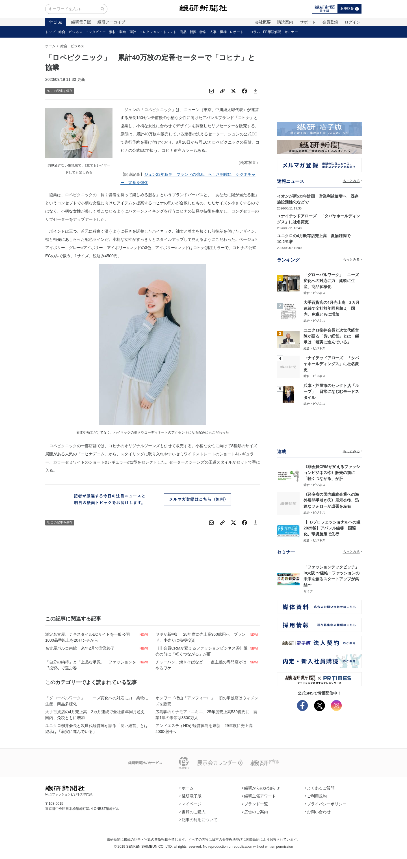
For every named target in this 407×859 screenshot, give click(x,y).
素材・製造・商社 (122, 32)
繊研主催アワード (259, 796)
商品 (183, 32)
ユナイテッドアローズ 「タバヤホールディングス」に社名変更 (331, 364)
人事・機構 (218, 32)
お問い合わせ (318, 812)
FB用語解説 (272, 32)
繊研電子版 (81, 22)
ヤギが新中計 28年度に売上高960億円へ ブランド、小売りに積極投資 (200, 637)
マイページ (190, 804)
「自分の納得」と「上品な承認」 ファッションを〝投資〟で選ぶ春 (90, 665)
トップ (50, 32)
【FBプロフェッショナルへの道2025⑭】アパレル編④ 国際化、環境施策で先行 (332, 528)
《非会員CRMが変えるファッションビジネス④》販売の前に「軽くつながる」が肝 (201, 651)
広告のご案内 (255, 812)
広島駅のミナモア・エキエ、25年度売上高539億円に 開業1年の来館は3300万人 (206, 714)
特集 (203, 32)
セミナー (291, 32)
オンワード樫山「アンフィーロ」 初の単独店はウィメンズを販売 (206, 701)
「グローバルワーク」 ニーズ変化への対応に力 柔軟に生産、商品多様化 (96, 701)
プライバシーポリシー (326, 804)
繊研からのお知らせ (261, 788)
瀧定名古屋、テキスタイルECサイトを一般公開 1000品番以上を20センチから (89, 637)
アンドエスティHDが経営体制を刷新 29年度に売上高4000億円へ (204, 728)
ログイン (352, 22)
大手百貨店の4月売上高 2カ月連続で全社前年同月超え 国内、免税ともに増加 (97, 714)
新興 (193, 32)
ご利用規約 (316, 796)
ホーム (50, 46)
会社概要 (263, 22)
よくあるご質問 (320, 788)
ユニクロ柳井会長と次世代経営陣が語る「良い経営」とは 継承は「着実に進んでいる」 (97, 728)
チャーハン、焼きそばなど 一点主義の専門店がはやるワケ (200, 665)
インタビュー (95, 32)
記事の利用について (198, 819)
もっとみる (352, 181)
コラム (255, 32)
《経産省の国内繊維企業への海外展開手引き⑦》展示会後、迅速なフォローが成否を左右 (331, 500)
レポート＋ (238, 32)
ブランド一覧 (255, 804)
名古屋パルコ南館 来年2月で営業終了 (80, 648)
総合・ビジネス (70, 32)
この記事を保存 (59, 91)
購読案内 (285, 22)
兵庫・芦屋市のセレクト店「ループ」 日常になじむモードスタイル (331, 391)
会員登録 (330, 22)
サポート (308, 22)
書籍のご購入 (192, 812)
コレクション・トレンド (158, 32)
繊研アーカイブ (111, 22)
